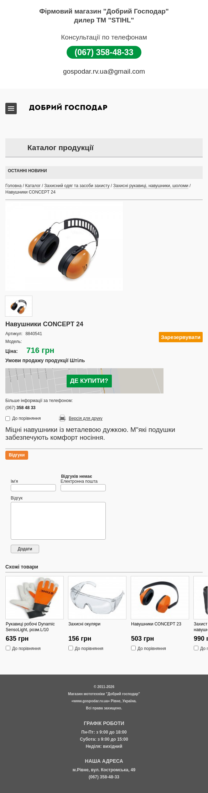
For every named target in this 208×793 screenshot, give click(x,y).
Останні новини (27, 171)
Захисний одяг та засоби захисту (76, 185)
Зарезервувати (181, 337)
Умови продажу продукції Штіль (45, 360)
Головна (13, 185)
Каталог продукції (60, 147)
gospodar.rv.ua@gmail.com (104, 71)
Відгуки (17, 455)
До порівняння (26, 418)
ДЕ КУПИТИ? (89, 380)
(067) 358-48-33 (104, 52)
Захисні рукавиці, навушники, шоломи (150, 185)
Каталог (33, 185)
